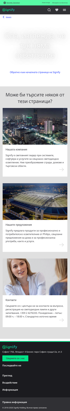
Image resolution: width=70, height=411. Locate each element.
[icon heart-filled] (57, 10)
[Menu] (64, 10)
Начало (8, 17)
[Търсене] (49, 10)
